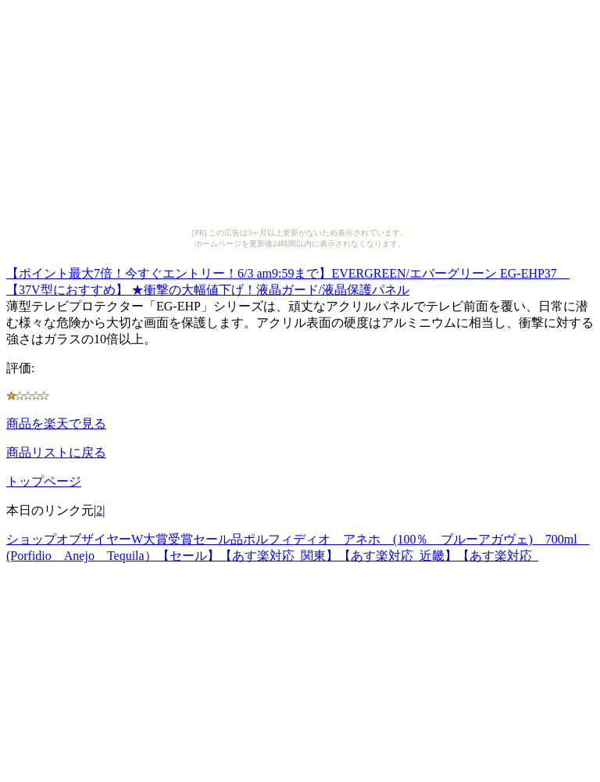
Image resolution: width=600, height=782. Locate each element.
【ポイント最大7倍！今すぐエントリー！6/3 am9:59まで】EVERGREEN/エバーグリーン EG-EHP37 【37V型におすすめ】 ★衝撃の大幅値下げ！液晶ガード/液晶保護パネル (288, 279)
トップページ (43, 481)
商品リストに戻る (56, 452)
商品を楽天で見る (56, 423)
